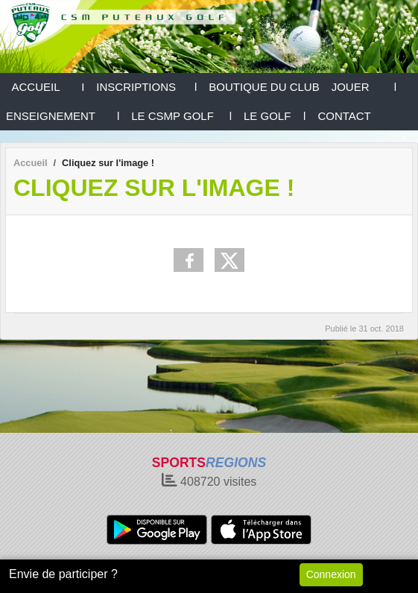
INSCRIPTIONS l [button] (146, 86)
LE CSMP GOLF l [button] (181, 116)
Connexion (331, 574)
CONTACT (343, 116)
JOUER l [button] (364, 86)
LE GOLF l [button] (274, 116)
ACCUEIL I (45, 86)
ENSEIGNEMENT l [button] (62, 116)
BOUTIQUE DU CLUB (264, 86)
